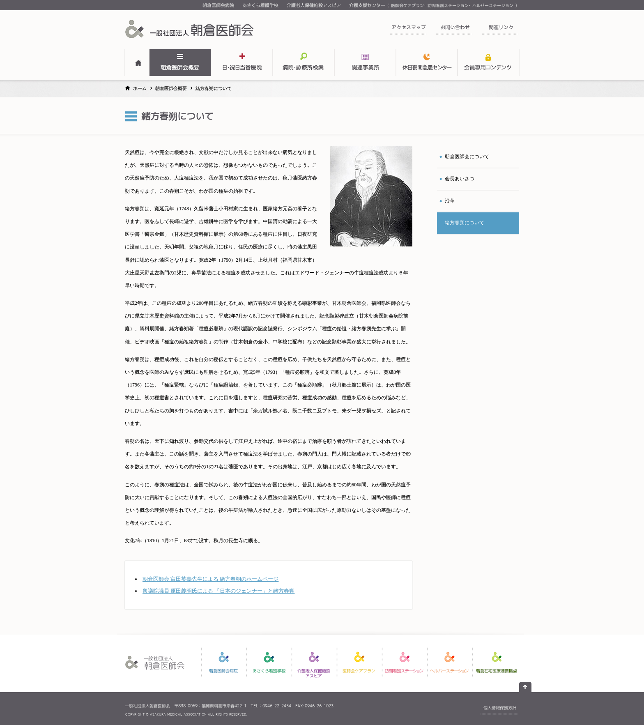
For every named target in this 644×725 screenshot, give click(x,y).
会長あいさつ (459, 179)
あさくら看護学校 (260, 5)
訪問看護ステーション (448, 5)
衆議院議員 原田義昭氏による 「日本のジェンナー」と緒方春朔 (218, 591)
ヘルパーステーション (492, 5)
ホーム (140, 88)
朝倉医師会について (467, 156)
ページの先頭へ (525, 687)
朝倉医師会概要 (180, 62)
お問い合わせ (454, 30)
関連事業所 (365, 62)
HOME (137, 62)
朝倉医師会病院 (218, 5)
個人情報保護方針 (499, 708)
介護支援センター (367, 5)
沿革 (450, 201)
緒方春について (464, 223)
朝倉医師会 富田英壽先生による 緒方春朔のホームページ (210, 579)
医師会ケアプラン (407, 5)
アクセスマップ (408, 30)
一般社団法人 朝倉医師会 (190, 28)
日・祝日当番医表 (242, 62)
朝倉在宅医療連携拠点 (496, 662)
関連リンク (500, 30)
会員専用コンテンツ (488, 62)
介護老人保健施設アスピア (314, 5)
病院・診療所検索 (303, 62)
